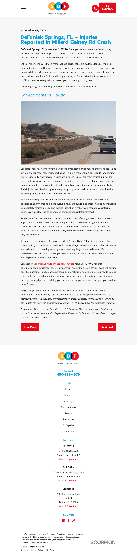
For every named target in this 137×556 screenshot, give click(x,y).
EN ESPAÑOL (107, 7)
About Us (68, 395)
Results (68, 413)
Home (68, 389)
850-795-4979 (68, 374)
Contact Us (68, 431)
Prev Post (30, 327)
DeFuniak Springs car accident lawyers (53, 263)
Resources (68, 419)
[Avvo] (73, 520)
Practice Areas (68, 407)
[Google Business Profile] (63, 520)
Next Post (107, 327)
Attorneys (68, 401)
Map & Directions (68, 458)
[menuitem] (24, 550)
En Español (68, 425)
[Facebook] (68, 520)
